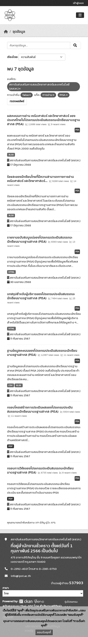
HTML (11, 272)
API (37, 522)
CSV (10, 385)
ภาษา (5, 588)
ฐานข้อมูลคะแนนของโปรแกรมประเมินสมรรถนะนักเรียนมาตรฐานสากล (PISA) (42, 352)
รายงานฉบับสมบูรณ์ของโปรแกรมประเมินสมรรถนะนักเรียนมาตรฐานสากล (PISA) (39, 239)
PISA (77, 130)
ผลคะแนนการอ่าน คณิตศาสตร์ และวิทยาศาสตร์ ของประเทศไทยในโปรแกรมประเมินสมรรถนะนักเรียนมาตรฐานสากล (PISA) (43, 120)
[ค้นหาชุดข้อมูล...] (38, 45)
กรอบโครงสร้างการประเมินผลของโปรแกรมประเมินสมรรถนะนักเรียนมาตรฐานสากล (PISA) (40, 409)
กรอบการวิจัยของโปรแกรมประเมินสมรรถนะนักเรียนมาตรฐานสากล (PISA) (40, 470)
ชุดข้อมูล (19, 31)
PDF (10, 446)
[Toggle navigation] (80, 15)
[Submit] (75, 45)
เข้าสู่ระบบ (78, 3)
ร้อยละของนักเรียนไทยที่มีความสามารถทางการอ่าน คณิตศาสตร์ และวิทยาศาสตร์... (40, 179)
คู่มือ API (50, 522)
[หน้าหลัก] (6, 31)
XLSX (11, 154)
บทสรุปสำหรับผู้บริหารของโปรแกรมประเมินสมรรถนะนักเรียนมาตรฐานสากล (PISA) (41, 296)
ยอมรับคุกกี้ (44, 632)
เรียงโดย (12, 57)
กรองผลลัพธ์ (17, 101)
